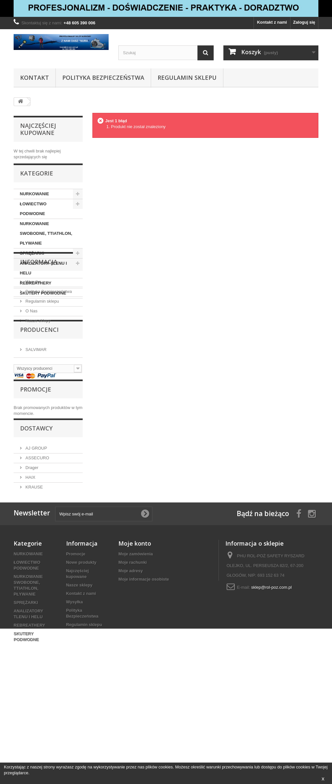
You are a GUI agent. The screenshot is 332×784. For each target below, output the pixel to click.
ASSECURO (36, 545)
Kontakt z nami (272, 22)
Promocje (35, 472)
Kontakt (34, 77)
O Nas (30, 370)
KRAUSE (33, 575)
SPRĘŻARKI (32, 259)
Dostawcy (36, 519)
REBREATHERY (36, 289)
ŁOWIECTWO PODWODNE (33, 215)
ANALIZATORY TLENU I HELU (43, 274)
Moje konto (134, 647)
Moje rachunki (132, 665)
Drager (31, 555)
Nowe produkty (81, 665)
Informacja (38, 324)
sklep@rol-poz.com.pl (271, 690)
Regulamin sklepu (187, 77)
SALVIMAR (35, 422)
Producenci (39, 405)
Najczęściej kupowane (38, 129)
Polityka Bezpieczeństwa (103, 77)
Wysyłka (32, 341)
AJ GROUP (35, 536)
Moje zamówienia (135, 657)
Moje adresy (130, 674)
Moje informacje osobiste (143, 682)
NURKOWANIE (34, 200)
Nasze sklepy (37, 380)
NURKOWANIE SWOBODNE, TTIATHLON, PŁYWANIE (46, 239)
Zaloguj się (304, 22)
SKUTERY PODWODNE (43, 299)
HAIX (29, 565)
